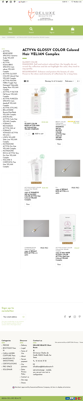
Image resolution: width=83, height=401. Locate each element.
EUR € (65, 2)
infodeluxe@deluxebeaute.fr (43, 367)
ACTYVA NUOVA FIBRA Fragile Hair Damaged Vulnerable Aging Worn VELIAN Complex (10, 85)
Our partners (24, 366)
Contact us (25, 377)
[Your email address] (11, 317)
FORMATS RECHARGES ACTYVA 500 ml (9, 126)
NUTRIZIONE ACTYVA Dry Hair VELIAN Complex (9, 146)
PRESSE (6, 345)
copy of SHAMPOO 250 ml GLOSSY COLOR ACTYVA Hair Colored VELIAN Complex (33, 196)
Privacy (76, 342)
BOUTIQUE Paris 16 (9, 349)
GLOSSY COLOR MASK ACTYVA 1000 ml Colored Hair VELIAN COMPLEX (32, 126)
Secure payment (24, 360)
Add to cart (37, 134)
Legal (23, 348)
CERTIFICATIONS (10, 364)
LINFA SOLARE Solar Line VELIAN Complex (10, 140)
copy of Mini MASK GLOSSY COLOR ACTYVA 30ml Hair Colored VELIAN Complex (63, 256)
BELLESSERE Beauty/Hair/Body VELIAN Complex (9, 112)
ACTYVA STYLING (10, 108)
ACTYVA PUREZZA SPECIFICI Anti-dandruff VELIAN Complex (10, 102)
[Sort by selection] (69, 81)
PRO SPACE (7, 367)
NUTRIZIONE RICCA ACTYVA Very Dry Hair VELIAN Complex (11, 154)
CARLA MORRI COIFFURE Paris (9, 355)
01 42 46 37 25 (41, 361)
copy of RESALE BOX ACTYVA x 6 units (62, 191)
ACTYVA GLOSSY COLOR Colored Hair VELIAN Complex (11, 76)
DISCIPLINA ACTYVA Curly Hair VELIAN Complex (10, 119)
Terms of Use (24, 352)
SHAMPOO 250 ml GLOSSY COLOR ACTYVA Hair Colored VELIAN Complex (61, 133)
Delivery (24, 345)
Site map (24, 380)
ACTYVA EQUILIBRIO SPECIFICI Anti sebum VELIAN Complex (8, 67)
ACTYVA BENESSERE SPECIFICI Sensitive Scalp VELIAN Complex (10, 55)
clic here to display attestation (60, 387)
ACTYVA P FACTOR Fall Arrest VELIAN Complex (10, 94)
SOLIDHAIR (7, 369)
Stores (23, 383)
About (23, 356)
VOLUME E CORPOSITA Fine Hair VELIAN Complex (9, 163)
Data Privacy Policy (23, 372)
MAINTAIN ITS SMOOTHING (9, 360)
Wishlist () (76, 2)
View (59, 144)
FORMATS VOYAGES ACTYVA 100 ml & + (10, 133)
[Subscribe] (23, 317)
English (23, 2)
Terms (81, 342)
